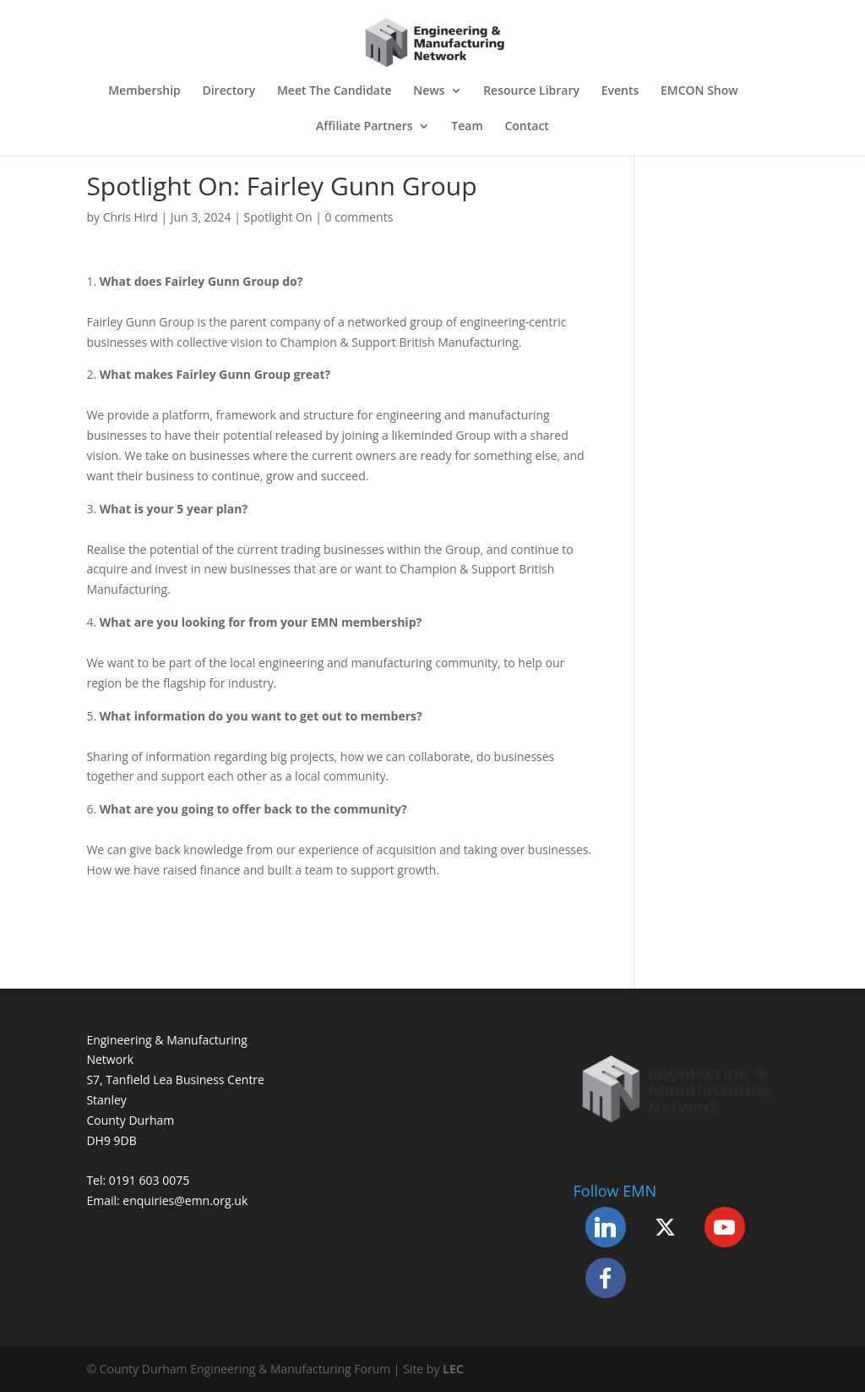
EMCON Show (699, 91)
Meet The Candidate (334, 91)
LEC (453, 1369)
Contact (526, 127)
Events (620, 91)
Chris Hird (130, 217)
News (428, 91)
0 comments (359, 217)
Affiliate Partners (364, 127)
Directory (228, 91)
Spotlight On (278, 217)
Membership (144, 91)
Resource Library (531, 91)
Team (466, 127)
